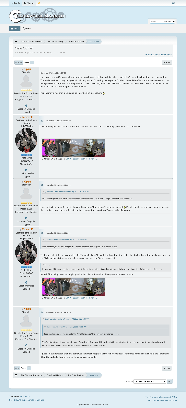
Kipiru (27, 69)
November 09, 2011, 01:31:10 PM (58, 121)
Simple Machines (36, 399)
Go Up (17, 368)
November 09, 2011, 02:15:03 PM (58, 185)
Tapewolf (27, 117)
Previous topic (152, 54)
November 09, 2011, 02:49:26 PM (58, 312)
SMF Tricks (24, 396)
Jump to (129, 381)
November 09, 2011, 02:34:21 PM (58, 233)
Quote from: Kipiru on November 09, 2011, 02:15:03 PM (65, 239)
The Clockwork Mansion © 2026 (161, 397)
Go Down (18, 62)
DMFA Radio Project (75, 159)
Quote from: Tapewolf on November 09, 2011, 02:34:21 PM (66, 319)
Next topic (166, 54)
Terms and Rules (161, 400)
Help (150, 400)
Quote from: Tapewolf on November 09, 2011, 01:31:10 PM (66, 192)
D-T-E (94, 159)
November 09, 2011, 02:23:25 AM (53, 73)
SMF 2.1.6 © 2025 (18, 399)
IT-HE (88, 159)
